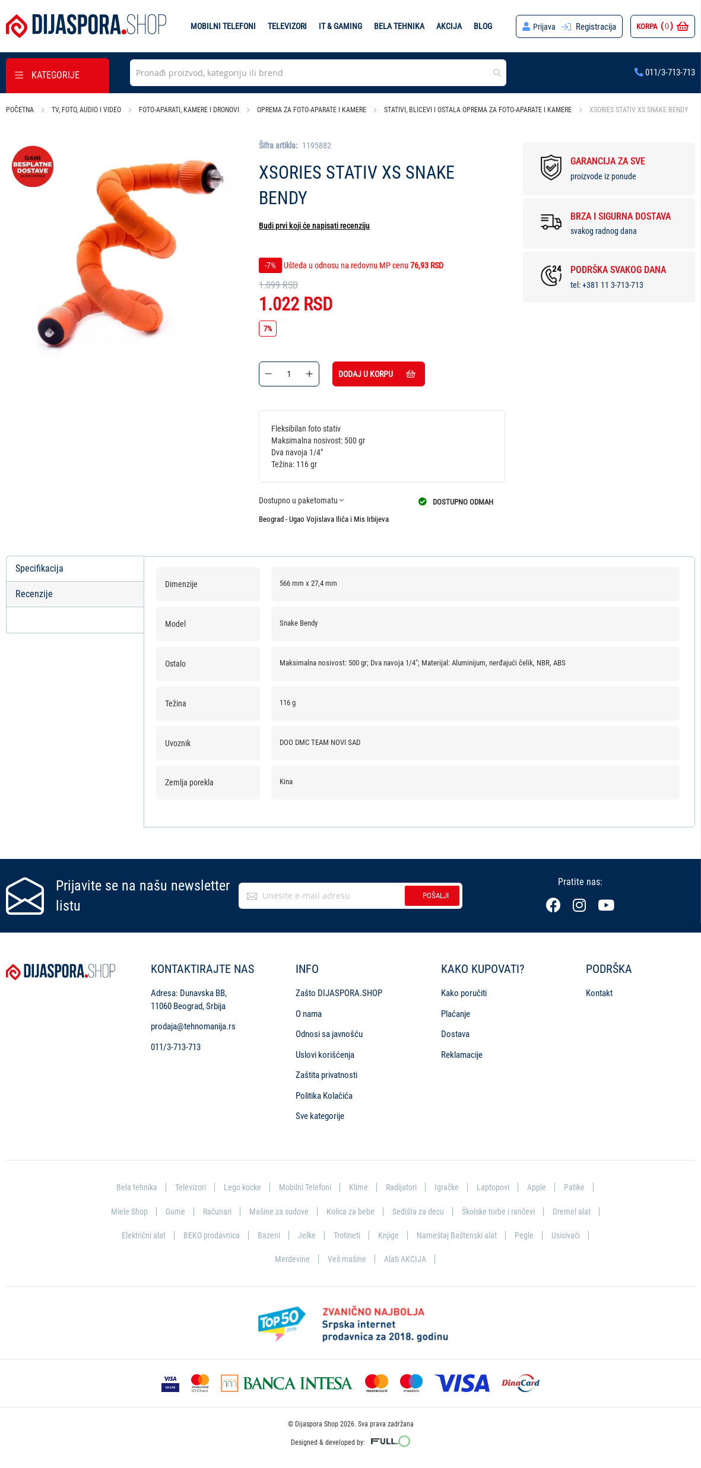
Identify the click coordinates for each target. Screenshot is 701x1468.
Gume (197, 1209)
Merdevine (314, 1258)
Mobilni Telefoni (305, 1185)
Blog (482, 26)
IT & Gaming (339, 26)
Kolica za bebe (377, 1209)
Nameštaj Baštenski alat (512, 1234)
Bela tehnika (398, 26)
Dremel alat (131, 1234)
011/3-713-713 (665, 72)
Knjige (442, 1234)
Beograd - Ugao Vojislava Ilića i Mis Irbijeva (324, 519)
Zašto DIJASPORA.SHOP (339, 990)
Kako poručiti (464, 990)
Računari (240, 1209)
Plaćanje (455, 1011)
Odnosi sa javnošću (329, 1031)
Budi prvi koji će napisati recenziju (314, 225)
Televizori (286, 26)
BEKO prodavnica (261, 1234)
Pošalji (436, 893)
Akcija (448, 26)
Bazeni (320, 1234)
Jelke (359, 1234)
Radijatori (403, 1185)
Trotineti (400, 1234)
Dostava (455, 1031)
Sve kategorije (320, 1113)
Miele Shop (150, 1209)
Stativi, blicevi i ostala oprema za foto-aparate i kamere (478, 110)
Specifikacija (39, 568)
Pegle (580, 1234)
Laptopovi (498, 1185)
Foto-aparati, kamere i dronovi (189, 110)
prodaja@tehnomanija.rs (193, 1024)
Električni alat (191, 1234)
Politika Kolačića (324, 1092)
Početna (20, 110)
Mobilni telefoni (222, 26)
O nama (309, 1011)
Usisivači (264, 1258)
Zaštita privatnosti (326, 1072)
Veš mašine (370, 1258)
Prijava (544, 26)
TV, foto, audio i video (86, 110)
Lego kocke (240, 1185)
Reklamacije (462, 1052)
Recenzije (34, 594)
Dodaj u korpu (392, 374)
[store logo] (86, 26)
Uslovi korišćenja (325, 1052)
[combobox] (318, 72)
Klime (359, 1185)
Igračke (450, 1185)
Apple (543, 1185)
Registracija (596, 26)
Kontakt (599, 990)
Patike (581, 1185)
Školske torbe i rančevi (531, 1209)
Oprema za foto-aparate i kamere (311, 110)
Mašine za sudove (304, 1209)
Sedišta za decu (447, 1209)
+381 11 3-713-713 (612, 285)
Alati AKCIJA (430, 1258)
